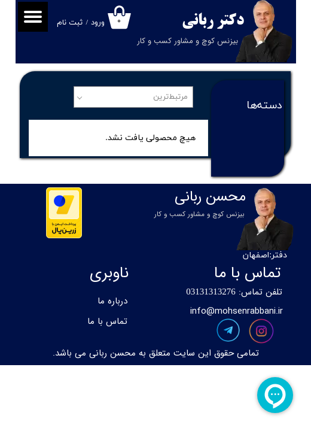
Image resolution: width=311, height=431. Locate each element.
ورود (98, 22)
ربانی (198, 21)
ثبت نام (70, 22)
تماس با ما (107, 321)
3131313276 (213, 292)
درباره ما (112, 301)
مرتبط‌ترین (170, 97)
